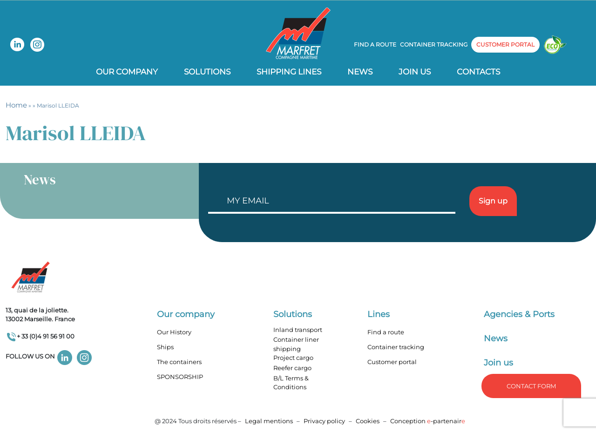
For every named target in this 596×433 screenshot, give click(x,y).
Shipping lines (289, 71)
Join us (415, 71)
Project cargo (293, 357)
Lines (378, 314)
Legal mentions (269, 421)
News (359, 71)
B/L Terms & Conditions (291, 382)
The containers (179, 361)
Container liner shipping (296, 344)
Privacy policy (325, 421)
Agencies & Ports (519, 314)
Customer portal (392, 361)
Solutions (207, 71)
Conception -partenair (427, 421)
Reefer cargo (292, 368)
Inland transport (297, 329)
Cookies (367, 421)
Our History (174, 332)
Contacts (478, 71)
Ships (165, 347)
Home (16, 105)
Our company (127, 71)
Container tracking (433, 44)
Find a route (375, 44)
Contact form (531, 386)
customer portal (505, 44)
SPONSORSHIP (180, 376)
